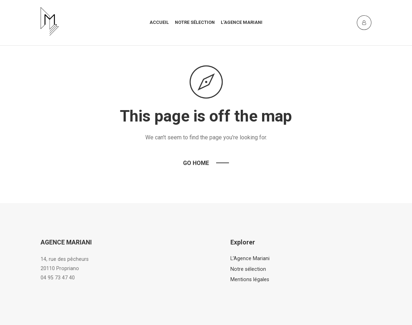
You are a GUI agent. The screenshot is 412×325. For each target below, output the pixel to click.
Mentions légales (249, 280)
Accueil (159, 22)
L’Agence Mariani (250, 259)
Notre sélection (195, 22)
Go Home (196, 163)
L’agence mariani (241, 22)
